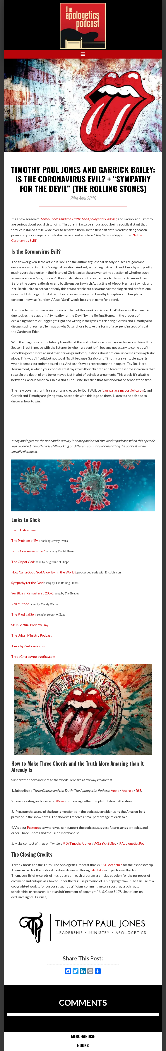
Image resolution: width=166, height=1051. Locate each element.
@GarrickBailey (105, 843)
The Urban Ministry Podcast (31, 635)
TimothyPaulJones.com (28, 646)
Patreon (33, 827)
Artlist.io (98, 870)
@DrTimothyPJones (77, 843)
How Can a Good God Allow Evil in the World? (43, 572)
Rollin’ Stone (20, 604)
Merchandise (83, 1036)
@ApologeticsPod (132, 843)
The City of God (22, 562)
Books (83, 1045)
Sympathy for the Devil (27, 583)
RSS (138, 790)
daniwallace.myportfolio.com (123, 390)
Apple (115, 790)
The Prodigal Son (23, 614)
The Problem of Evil (25, 540)
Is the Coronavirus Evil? (28, 551)
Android (127, 790)
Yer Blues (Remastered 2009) (32, 593)
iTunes (60, 801)
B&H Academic (111, 865)
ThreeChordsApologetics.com (33, 656)
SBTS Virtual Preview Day (29, 625)
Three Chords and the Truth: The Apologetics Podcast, (78, 219)
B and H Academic (24, 530)
